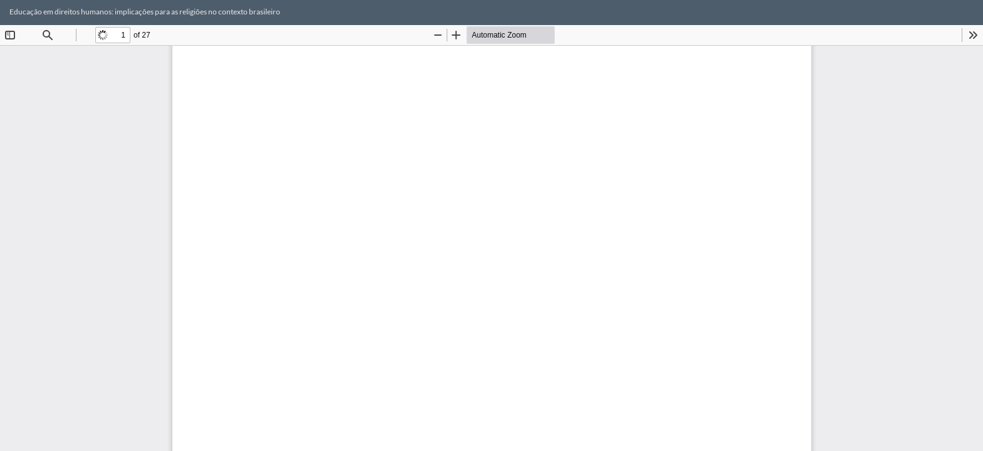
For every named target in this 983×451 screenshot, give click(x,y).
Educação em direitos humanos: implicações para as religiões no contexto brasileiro (144, 11)
